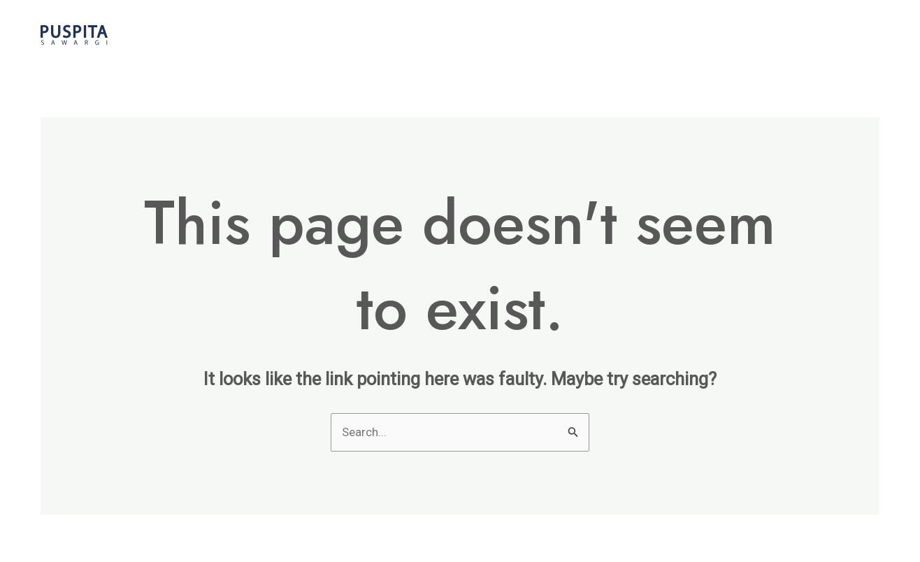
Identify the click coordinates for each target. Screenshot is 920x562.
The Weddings (629, 35)
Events (715, 35)
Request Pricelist (814, 35)
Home (548, 35)
